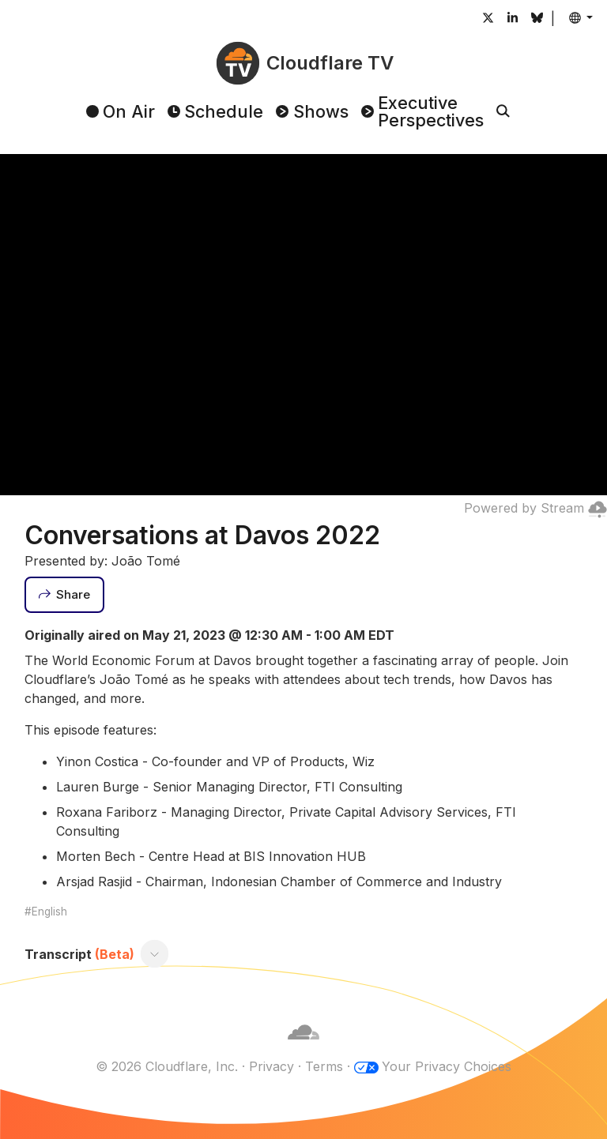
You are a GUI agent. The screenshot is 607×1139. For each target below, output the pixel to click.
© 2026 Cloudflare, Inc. (167, 1066)
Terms (324, 1066)
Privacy (271, 1066)
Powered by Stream (535, 508)
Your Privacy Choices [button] (446, 1066)
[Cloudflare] (303, 1047)
